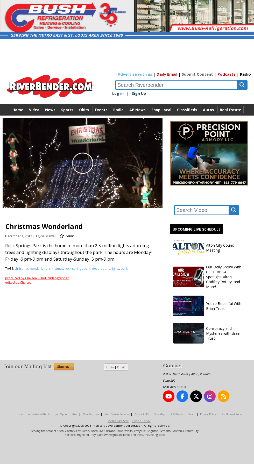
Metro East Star (118, 421)
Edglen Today (141, 421)
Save (67, 235)
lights (115, 268)
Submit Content (197, 74)
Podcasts (226, 74)
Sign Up (139, 93)
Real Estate (230, 109)
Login (110, 367)
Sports (67, 109)
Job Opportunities (66, 414)
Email (121, 367)
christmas (56, 268)
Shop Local (161, 109)
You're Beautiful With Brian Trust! (207, 306)
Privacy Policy (208, 414)
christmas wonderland (31, 268)
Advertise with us (135, 74)
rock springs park (77, 268)
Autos (208, 109)
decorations (101, 268)
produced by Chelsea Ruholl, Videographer (37, 278)
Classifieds (187, 109)
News (50, 109)
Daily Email (167, 74)
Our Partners (91, 414)
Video (34, 109)
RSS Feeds (177, 414)
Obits (84, 109)
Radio (245, 74)
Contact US (142, 414)
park (124, 268)
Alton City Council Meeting (204, 247)
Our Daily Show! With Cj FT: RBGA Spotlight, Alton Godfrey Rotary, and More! (207, 277)
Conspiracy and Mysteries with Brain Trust (206, 333)
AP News (137, 109)
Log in (118, 93)
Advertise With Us (39, 414)
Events (101, 109)
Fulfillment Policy (232, 414)
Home (17, 109)
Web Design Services (117, 414)
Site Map (159, 414)
